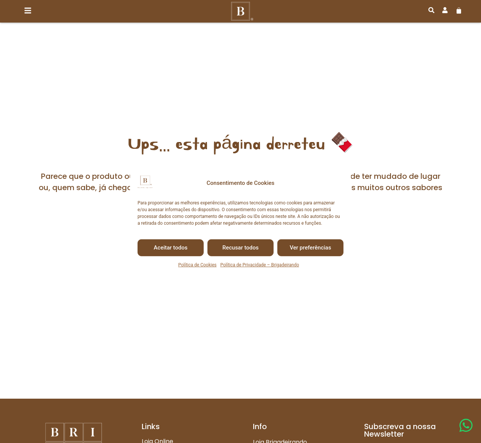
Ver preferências (310, 247)
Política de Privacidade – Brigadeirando (259, 265)
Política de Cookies (197, 265)
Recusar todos (240, 247)
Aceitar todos (171, 247)
